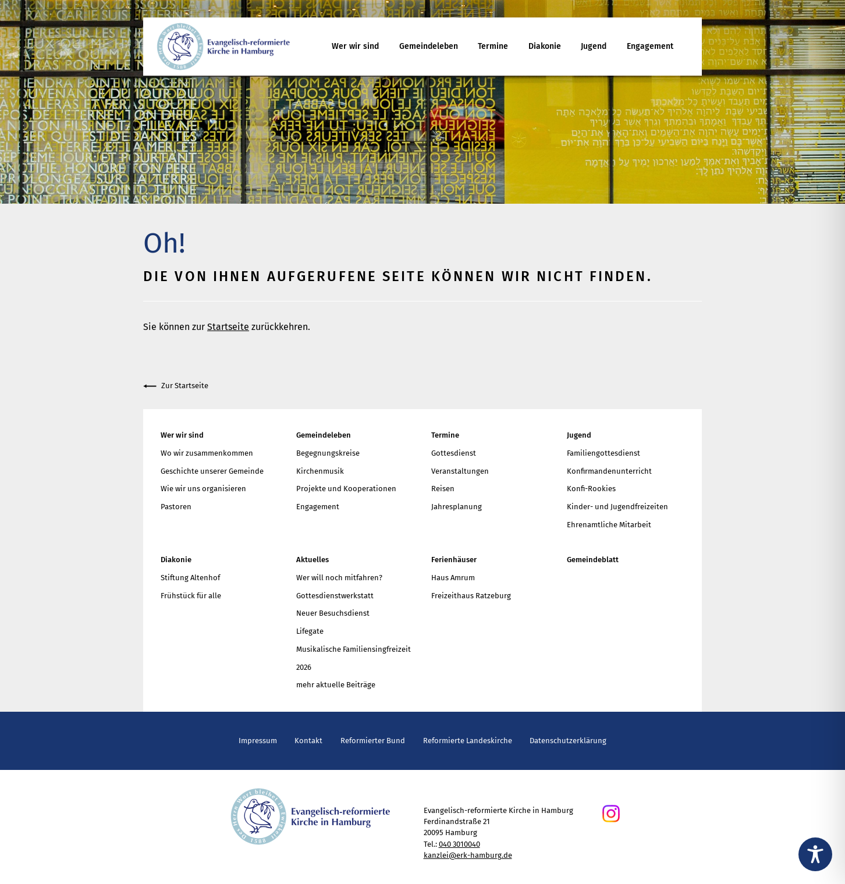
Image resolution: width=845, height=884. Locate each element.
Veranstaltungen (460, 471)
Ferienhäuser (454, 559)
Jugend (593, 46)
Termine (493, 46)
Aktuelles (312, 559)
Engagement (650, 46)
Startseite (228, 326)
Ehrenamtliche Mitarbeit (609, 524)
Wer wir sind (355, 46)
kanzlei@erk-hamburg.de (468, 855)
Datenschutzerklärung (568, 740)
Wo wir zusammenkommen (207, 453)
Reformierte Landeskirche (467, 740)
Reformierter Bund (372, 740)
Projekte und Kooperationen (346, 488)
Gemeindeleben (428, 46)
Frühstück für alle (191, 595)
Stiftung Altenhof (190, 577)
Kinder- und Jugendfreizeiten (617, 506)
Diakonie (544, 46)
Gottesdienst (453, 453)
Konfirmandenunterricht (609, 471)
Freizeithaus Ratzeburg (471, 595)
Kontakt (308, 740)
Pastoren (176, 506)
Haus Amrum (453, 577)
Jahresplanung (456, 506)
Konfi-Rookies (591, 488)
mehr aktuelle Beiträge (335, 684)
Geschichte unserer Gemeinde (212, 471)
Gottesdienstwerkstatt (335, 595)
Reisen (443, 488)
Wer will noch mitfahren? (339, 577)
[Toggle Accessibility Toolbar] (815, 854)
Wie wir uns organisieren (203, 488)
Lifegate (310, 631)
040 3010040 (459, 844)
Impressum (258, 740)
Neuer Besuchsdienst (333, 613)
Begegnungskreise (328, 453)
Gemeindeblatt (593, 559)
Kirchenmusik (320, 471)
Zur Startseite (175, 386)
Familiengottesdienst (603, 453)
